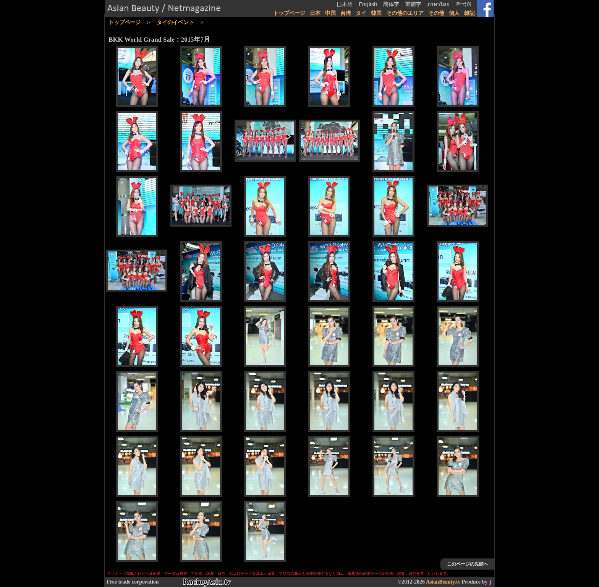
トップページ (289, 13)
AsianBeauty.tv (443, 582)
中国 (330, 13)
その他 (436, 13)
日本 (315, 13)
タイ (361, 13)
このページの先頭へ (467, 564)
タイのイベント (175, 22)
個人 (454, 13)
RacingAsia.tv (207, 581)
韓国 (376, 13)
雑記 (469, 13)
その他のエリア (405, 13)
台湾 (345, 13)
